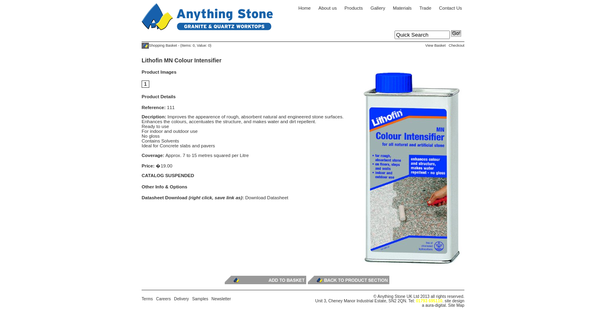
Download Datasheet (266, 197)
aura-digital (435, 305)
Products (354, 8)
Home (305, 8)
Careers (163, 299)
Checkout (456, 45)
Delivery (181, 299)
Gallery (377, 8)
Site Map (456, 305)
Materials (402, 8)
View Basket (435, 45)
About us (327, 8)
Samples (200, 299)
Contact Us (450, 8)
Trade (425, 8)
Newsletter (221, 299)
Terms (147, 299)
